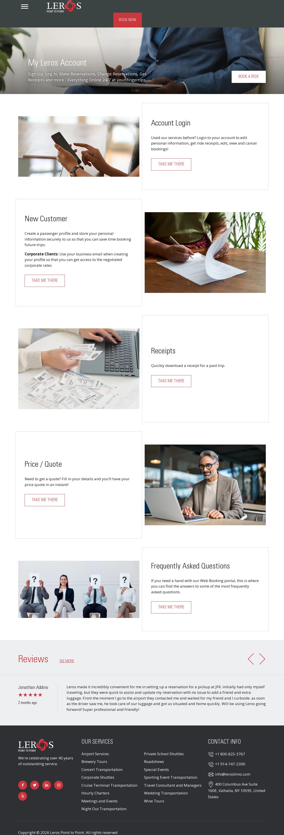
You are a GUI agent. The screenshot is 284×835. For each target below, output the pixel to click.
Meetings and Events (99, 788)
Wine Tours (154, 788)
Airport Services (95, 741)
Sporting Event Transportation (170, 764)
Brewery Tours (94, 748)
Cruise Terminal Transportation (109, 772)
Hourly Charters (95, 780)
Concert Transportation (101, 756)
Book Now (251, 7)
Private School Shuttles (164, 741)
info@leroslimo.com (232, 761)
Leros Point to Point (67, 819)
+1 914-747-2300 (230, 751)
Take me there (171, 152)
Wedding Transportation (166, 780)
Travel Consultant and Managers (172, 772)
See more (66, 648)
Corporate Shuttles (97, 764)
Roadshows (154, 748)
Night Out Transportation (103, 796)
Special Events (156, 756)
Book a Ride (249, 64)
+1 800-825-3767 (230, 741)
